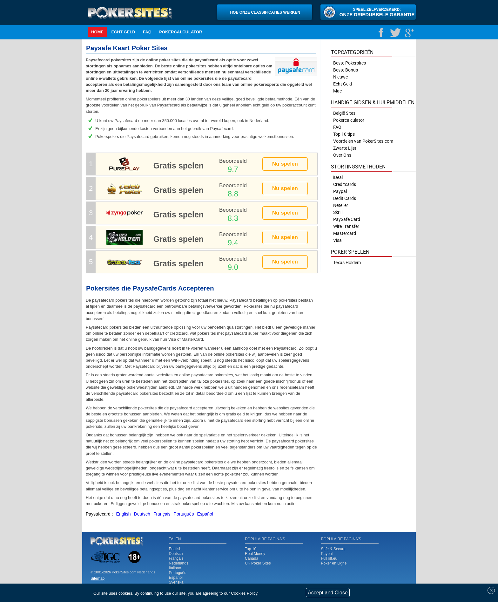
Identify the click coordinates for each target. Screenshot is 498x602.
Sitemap (97, 578)
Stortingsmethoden (358, 167)
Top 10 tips (344, 134)
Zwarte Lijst (344, 148)
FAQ (147, 32)
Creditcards (344, 184)
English (175, 549)
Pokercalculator (180, 32)
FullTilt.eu (329, 558)
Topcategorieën (352, 52)
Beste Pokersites (349, 62)
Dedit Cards (344, 198)
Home (97, 32)
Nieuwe (340, 76)
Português (177, 573)
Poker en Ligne (334, 563)
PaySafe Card (346, 219)
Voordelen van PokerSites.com (363, 141)
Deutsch (176, 553)
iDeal (338, 177)
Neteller (340, 205)
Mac (337, 90)
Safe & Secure (333, 549)
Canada (251, 558)
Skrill (337, 212)
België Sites (344, 113)
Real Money (255, 553)
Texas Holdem (347, 262)
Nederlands (178, 563)
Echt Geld (123, 32)
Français (176, 558)
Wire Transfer (346, 226)
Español (176, 577)
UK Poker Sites (258, 563)
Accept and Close (327, 592)
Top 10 (250, 549)
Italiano (175, 568)
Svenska (176, 582)
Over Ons (342, 155)
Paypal (327, 553)
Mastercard (344, 233)
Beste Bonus (345, 69)
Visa (337, 240)
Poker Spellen (350, 252)
